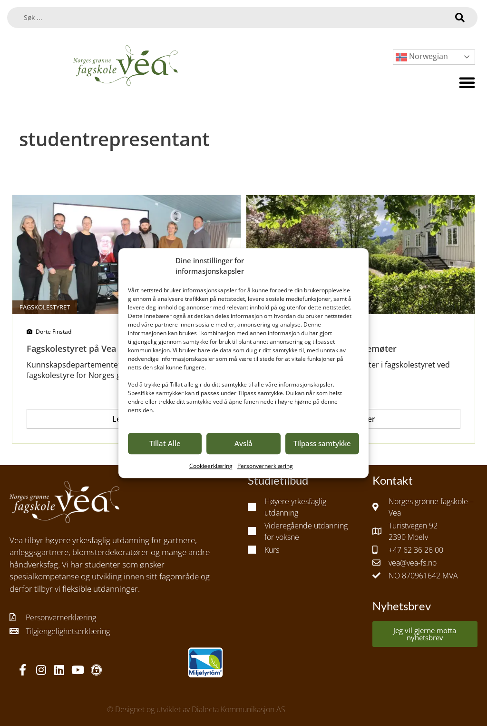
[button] (467, 82)
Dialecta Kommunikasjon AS (238, 709)
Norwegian (422, 57)
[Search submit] (459, 17)
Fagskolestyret (44, 307)
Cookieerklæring (211, 466)
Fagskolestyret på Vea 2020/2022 (93, 348)
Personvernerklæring (265, 466)
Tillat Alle (165, 443)
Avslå (243, 443)
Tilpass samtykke (322, 443)
